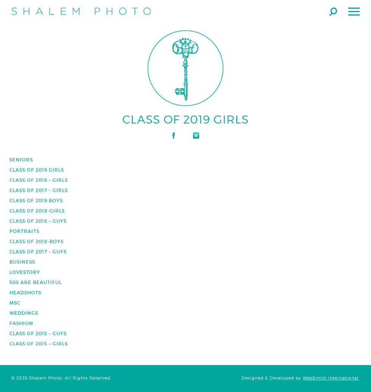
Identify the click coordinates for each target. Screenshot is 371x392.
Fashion (21, 323)
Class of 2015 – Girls (38, 344)
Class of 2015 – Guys (38, 333)
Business (22, 262)
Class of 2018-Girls (37, 211)
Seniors (21, 159)
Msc (14, 303)
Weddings (23, 313)
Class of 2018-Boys (36, 241)
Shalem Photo (81, 11)
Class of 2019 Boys (36, 200)
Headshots (25, 292)
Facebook (173, 136)
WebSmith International (331, 378)
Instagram (196, 136)
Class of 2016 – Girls (38, 180)
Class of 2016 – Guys (38, 221)
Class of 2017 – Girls (38, 190)
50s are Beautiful (35, 282)
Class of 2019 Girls (36, 170)
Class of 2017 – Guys (38, 252)
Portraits (24, 231)
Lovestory (24, 272)
